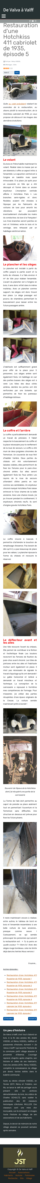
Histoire (18, 1175)
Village (29, 1178)
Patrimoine (30, 1175)
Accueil (12, 1172)
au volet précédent (17, 104)
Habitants (8, 1175)
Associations (23, 1172)
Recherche (12, 1178)
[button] (4, 16)
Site (22, 1178)
